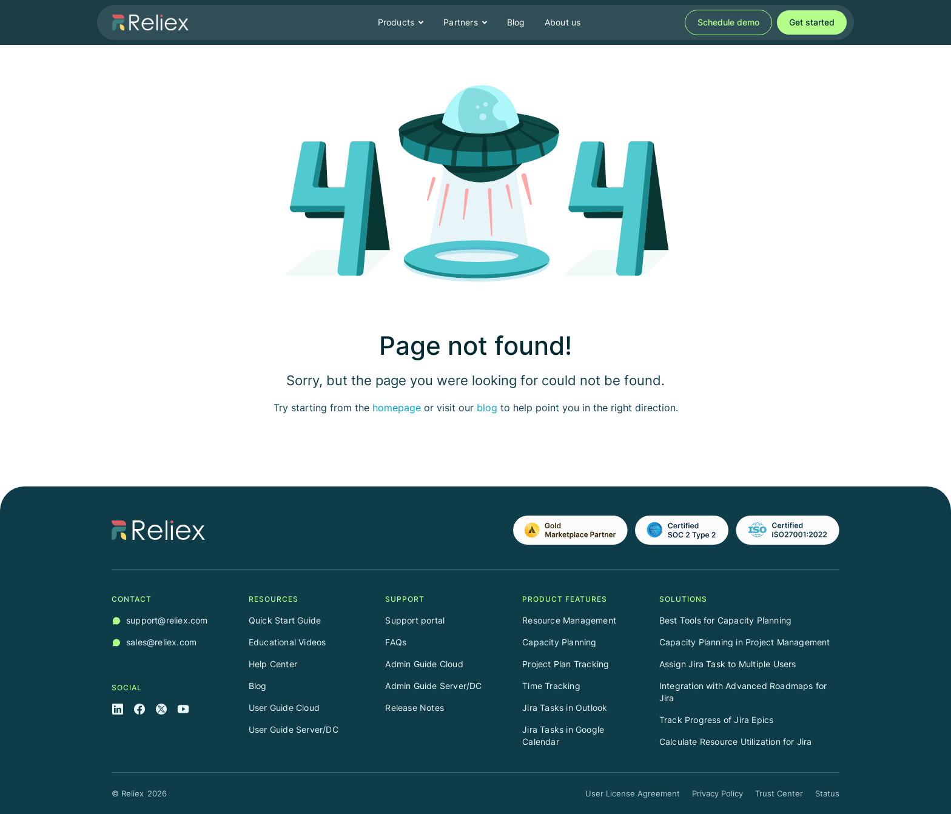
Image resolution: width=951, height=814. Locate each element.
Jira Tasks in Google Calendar (563, 735)
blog (487, 408)
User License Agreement (632, 793)
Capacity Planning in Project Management (744, 642)
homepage (396, 408)
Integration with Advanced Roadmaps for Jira (743, 692)
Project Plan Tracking (565, 664)
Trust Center (779, 793)
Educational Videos (287, 642)
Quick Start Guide (285, 620)
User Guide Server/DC (293, 729)
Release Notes (414, 707)
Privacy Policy (717, 793)
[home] (150, 22)
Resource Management (569, 620)
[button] (401, 22)
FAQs (395, 642)
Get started (812, 22)
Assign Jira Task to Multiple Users (727, 664)
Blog (516, 22)
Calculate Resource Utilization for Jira (735, 741)
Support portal (415, 620)
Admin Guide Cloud (424, 664)
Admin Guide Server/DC (433, 686)
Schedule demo (728, 22)
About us (563, 22)
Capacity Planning (559, 642)
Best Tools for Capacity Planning (725, 620)
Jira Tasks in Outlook (564, 707)
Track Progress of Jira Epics (716, 720)
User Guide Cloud (284, 707)
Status (827, 793)
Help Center (273, 664)
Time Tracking (551, 686)
